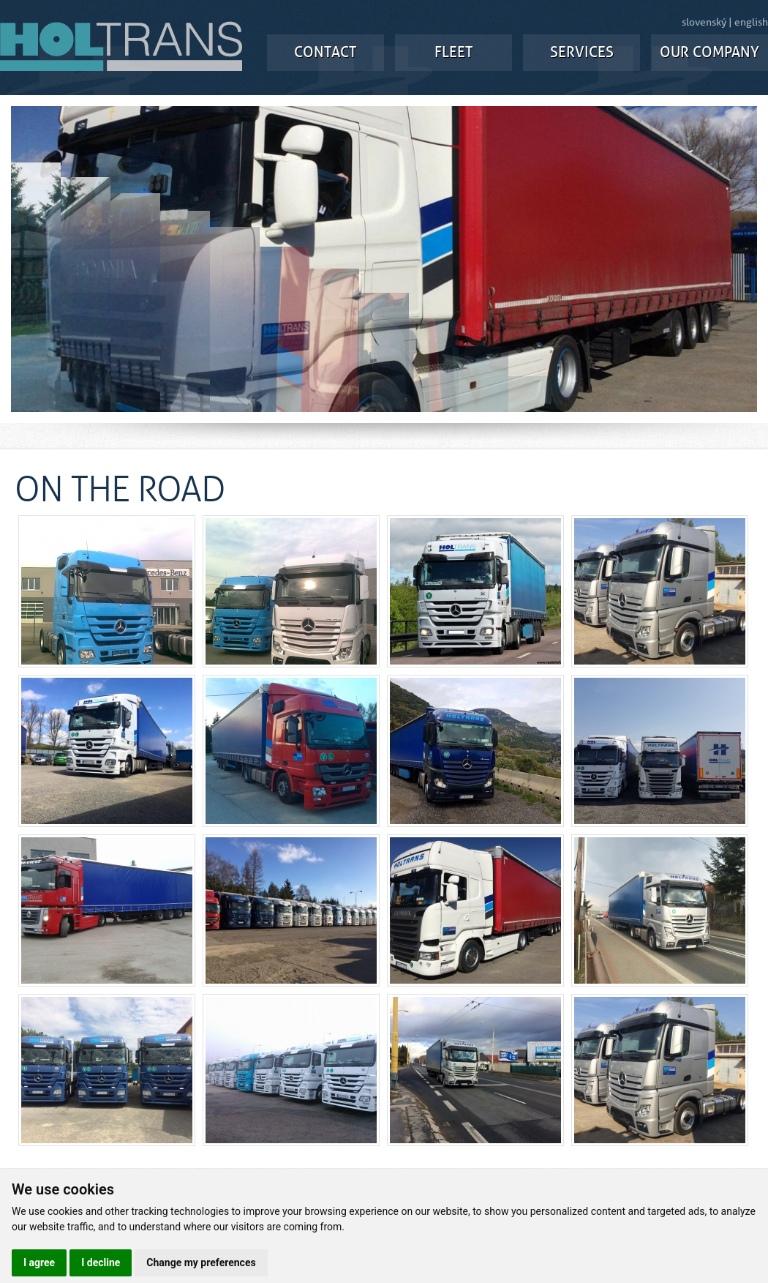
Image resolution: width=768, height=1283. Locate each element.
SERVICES (582, 52)
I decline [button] (100, 1262)
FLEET (453, 52)
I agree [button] (39, 1262)
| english (748, 22)
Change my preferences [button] (200, 1262)
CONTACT (325, 52)
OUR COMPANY (709, 52)
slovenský (704, 22)
